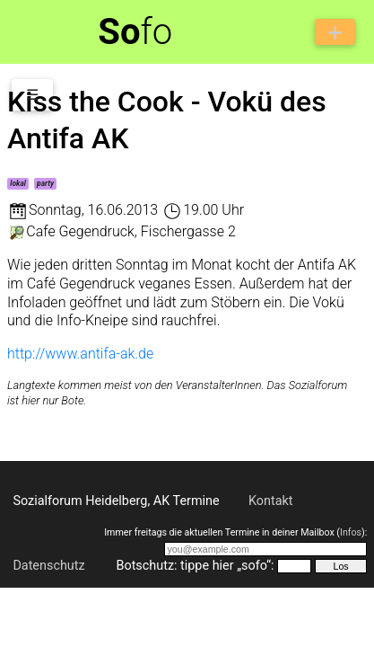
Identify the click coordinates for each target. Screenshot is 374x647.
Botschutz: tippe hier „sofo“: (195, 565)
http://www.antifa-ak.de (80, 353)
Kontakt (270, 501)
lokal (18, 183)
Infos (350, 532)
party (45, 183)
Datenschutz (48, 565)
